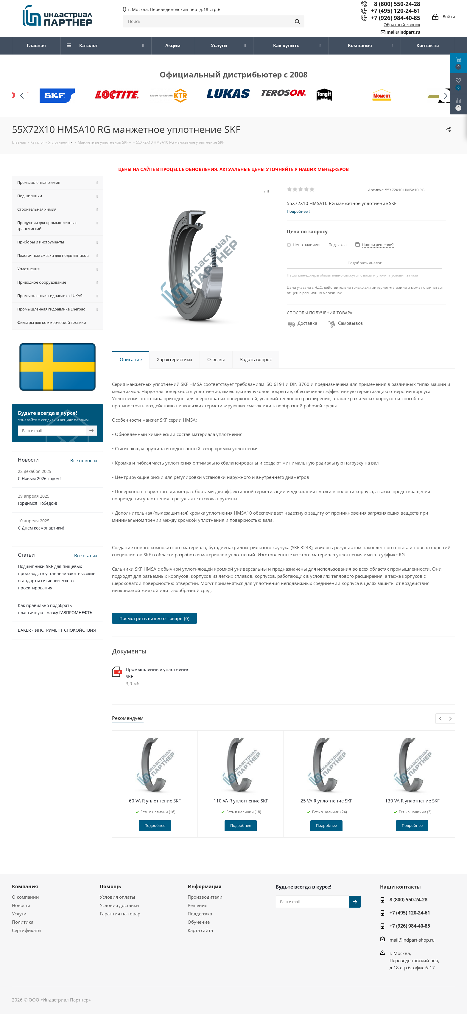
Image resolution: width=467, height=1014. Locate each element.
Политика (22, 922)
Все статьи (85, 555)
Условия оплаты (117, 897)
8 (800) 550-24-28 (408, 899)
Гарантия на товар (120, 914)
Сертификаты (26, 930)
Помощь (110, 886)
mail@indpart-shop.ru (412, 939)
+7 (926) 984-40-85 (395, 18)
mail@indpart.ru (403, 32)
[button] (445, 96)
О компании (25, 897)
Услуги (19, 914)
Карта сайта (200, 930)
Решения (197, 905)
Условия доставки (119, 905)
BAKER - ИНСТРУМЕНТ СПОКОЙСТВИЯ (57, 630)
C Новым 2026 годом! (39, 478)
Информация (204, 886)
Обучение (199, 922)
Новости (21, 905)
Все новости (83, 460)
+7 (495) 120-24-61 (395, 11)
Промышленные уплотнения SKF (157, 672)
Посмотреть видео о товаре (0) (154, 618)
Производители (205, 897)
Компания (25, 886)
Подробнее (154, 825)
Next (450, 719)
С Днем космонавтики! (41, 528)
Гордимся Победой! (37, 503)
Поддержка (200, 914)
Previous (441, 719)
